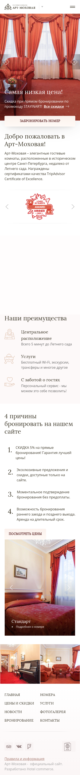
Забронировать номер (40, 121)
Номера (47, 695)
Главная (12, 695)
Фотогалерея (53, 712)
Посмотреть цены (25, 534)
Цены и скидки (19, 703)
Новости (13, 712)
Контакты (50, 720)
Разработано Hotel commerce (28, 769)
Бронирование (18, 720)
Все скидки (56, 106)
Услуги (47, 703)
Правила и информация (24, 758)
